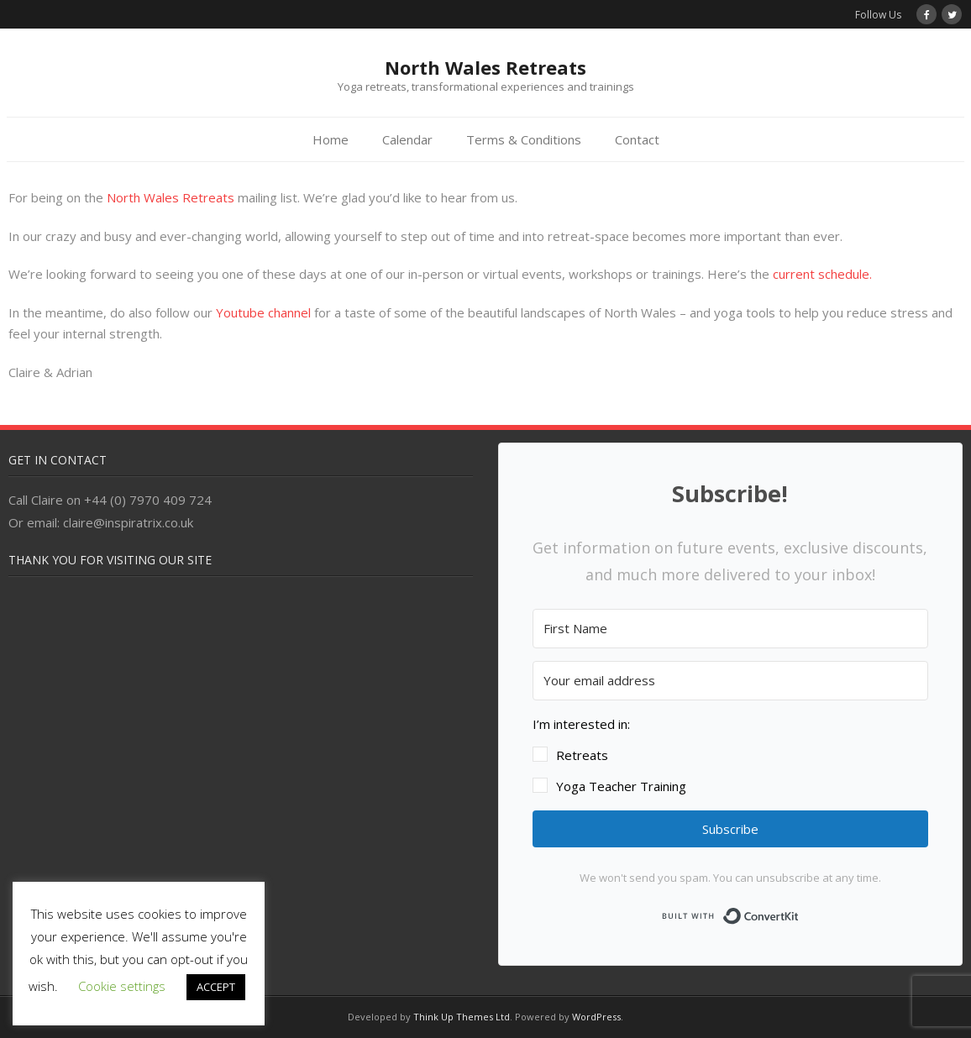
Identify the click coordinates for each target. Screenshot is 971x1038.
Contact (637, 139)
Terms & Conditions (523, 139)
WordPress (596, 1016)
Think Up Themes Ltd (461, 1016)
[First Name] (730, 628)
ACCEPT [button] (216, 986)
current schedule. (822, 273)
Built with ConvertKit (799, 912)
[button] (730, 755)
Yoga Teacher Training (621, 786)
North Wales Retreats (170, 197)
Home (330, 139)
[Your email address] (730, 680)
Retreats (582, 755)
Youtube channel (263, 312)
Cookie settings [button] (121, 986)
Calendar (407, 139)
